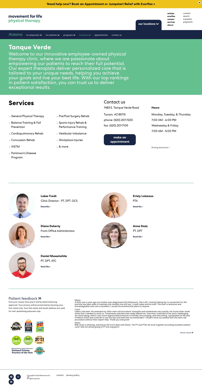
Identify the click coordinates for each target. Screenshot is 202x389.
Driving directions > (161, 148)
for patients (51, 35)
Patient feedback (25, 298)
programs (68, 35)
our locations (146, 23)
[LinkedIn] (11, 382)
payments (188, 22)
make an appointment (119, 139)
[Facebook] (11, 376)
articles (170, 13)
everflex (171, 16)
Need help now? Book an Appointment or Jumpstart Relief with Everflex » (101, 4)
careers (170, 19)
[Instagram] (18, 376)
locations (83, 35)
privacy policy (72, 375)
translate (187, 19)
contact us (117, 35)
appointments (101, 35)
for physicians (32, 35)
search (186, 16)
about (170, 25)
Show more (186, 333)
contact (187, 13)
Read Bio (45, 207)
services (171, 22)
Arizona (15, 34)
